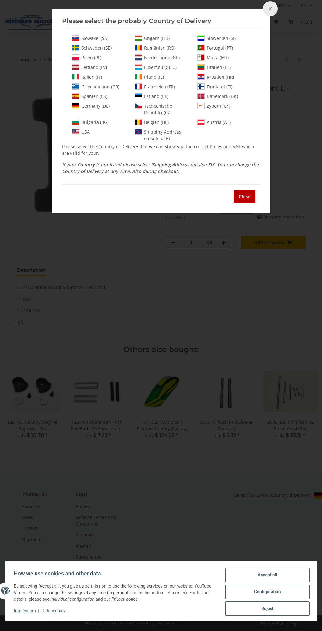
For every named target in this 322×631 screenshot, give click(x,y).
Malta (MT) (213, 57)
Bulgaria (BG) (90, 122)
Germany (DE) (91, 106)
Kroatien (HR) (215, 77)
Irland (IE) (149, 77)
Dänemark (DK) (217, 96)
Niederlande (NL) (157, 57)
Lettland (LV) (89, 67)
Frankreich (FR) (155, 86)
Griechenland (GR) (95, 86)
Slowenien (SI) (216, 38)
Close (244, 196)
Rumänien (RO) (155, 48)
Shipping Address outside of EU (158, 135)
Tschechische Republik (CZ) (153, 109)
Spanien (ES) (89, 96)
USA (81, 132)
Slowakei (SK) (90, 38)
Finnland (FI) (214, 86)
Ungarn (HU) (152, 38)
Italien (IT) (87, 77)
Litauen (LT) (214, 67)
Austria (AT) (214, 122)
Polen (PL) (86, 57)
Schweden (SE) (92, 48)
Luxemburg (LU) (156, 67)
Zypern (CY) (213, 106)
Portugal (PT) (215, 48)
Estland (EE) (151, 96)
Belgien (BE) (152, 122)
